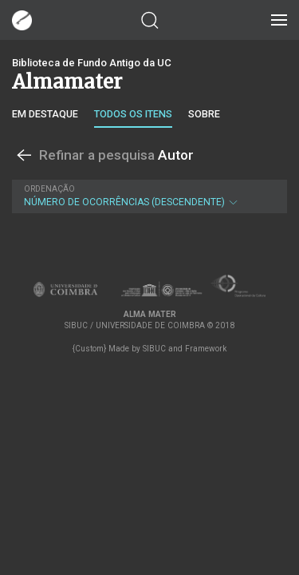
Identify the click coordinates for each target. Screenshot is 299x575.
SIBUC (154, 348)
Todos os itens (133, 114)
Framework (205, 348)
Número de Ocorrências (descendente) (147, 196)
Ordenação (49, 188)
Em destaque (45, 114)
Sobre (204, 114)
